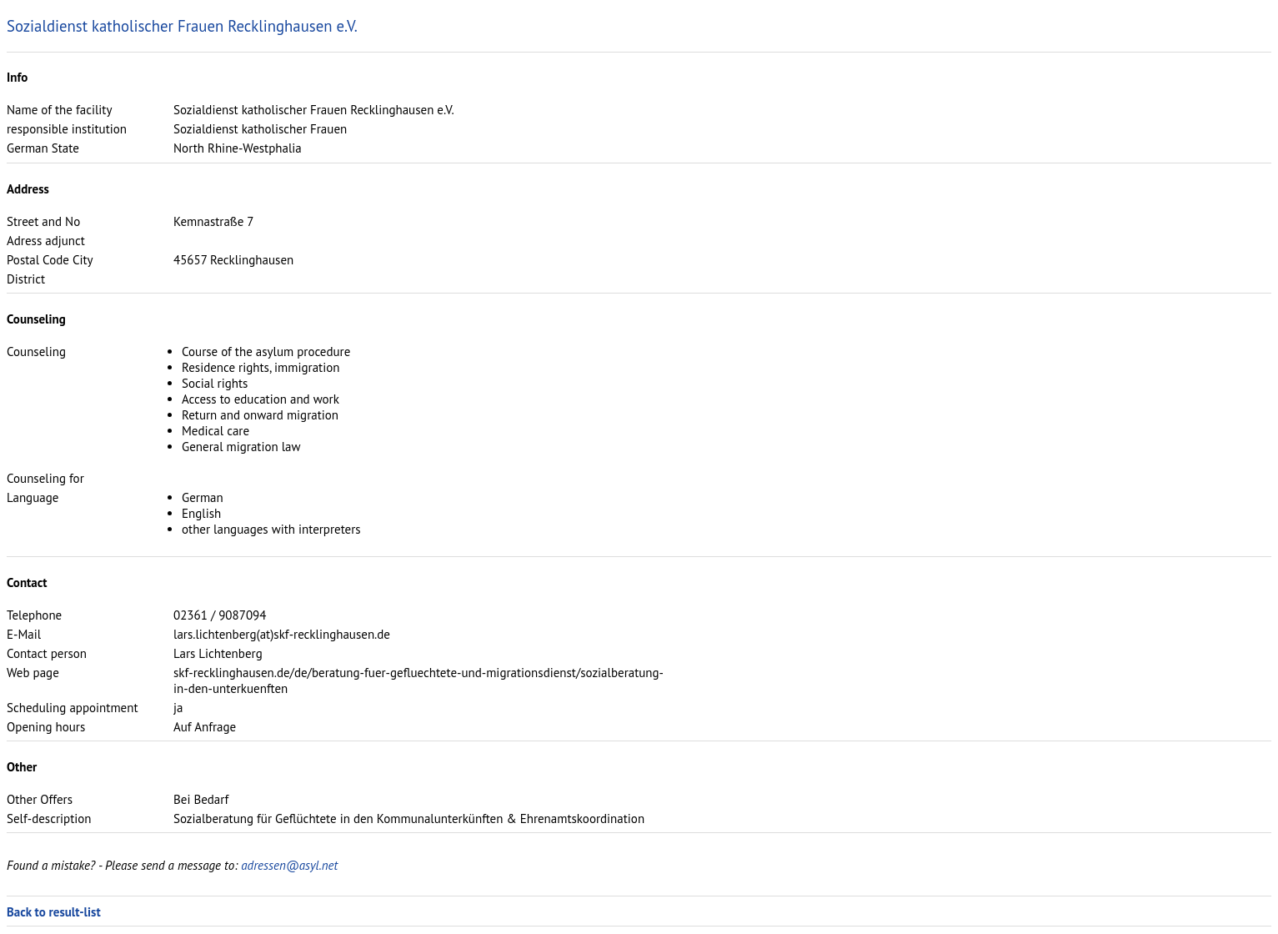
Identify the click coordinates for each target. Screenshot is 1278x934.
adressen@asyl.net (289, 865)
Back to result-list (54, 912)
